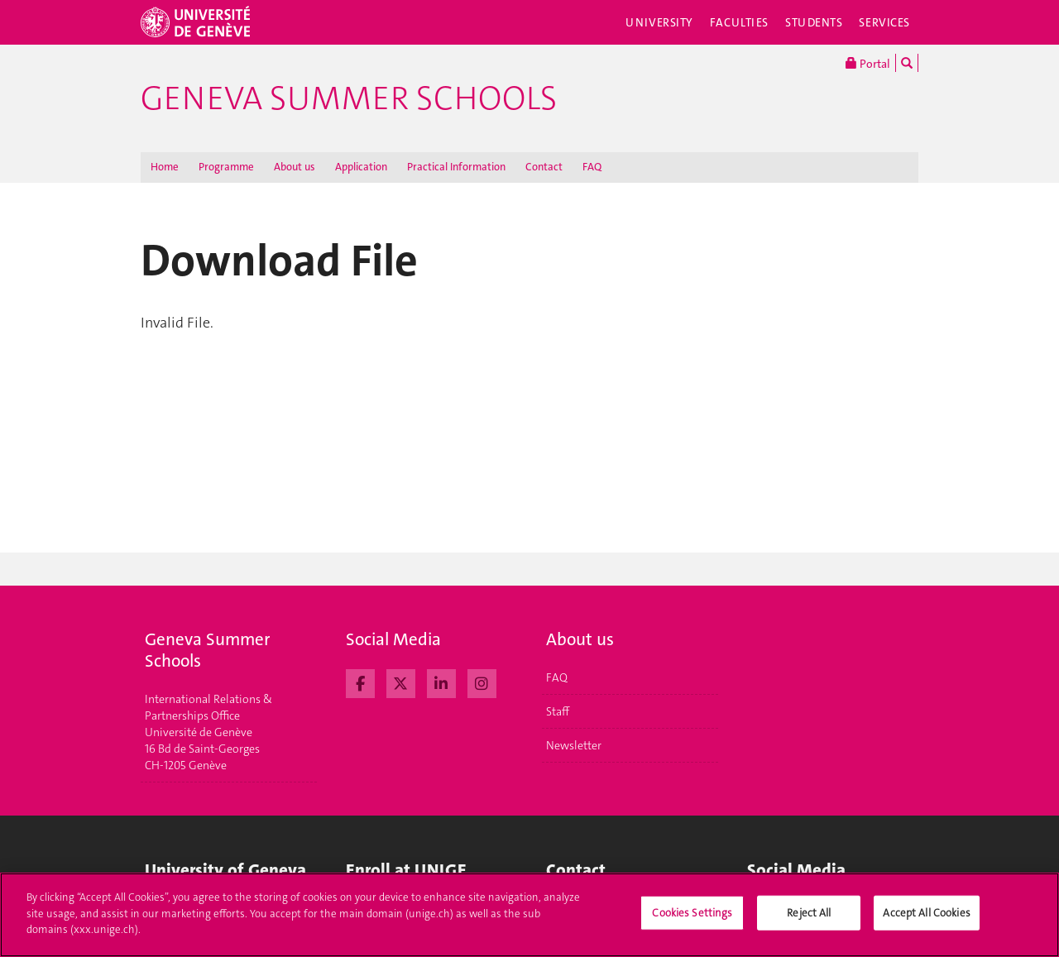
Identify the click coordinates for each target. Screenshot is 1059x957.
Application (361, 167)
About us (294, 167)
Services (884, 22)
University (659, 22)
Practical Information (456, 167)
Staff (557, 711)
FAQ (591, 167)
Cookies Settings (692, 914)
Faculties (739, 22)
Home (165, 167)
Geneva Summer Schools (349, 98)
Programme (226, 167)
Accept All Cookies (926, 914)
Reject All (809, 914)
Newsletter (573, 745)
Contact (544, 167)
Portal (868, 63)
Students (814, 22)
